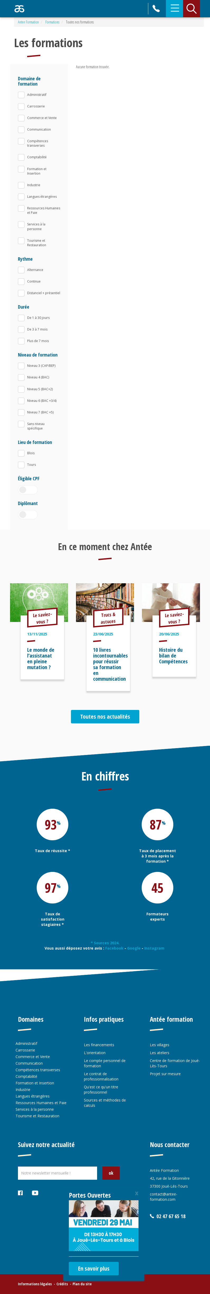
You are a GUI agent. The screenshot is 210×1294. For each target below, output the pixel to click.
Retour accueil (19, 8)
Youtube (35, 1193)
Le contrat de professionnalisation (101, 1076)
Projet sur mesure (165, 1073)
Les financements (99, 1044)
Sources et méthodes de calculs (105, 1103)
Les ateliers (159, 1052)
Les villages (159, 1044)
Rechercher (191, 8)
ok (111, 1173)
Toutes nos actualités (105, 716)
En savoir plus (93, 1268)
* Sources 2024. (105, 942)
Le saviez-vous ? (42, 617)
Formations (52, 21)
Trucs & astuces (108, 618)
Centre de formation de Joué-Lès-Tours (175, 1063)
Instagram (154, 948)
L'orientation (95, 1052)
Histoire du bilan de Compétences (173, 655)
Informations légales (35, 1283)
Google (134, 948)
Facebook (114, 948)
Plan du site (82, 1283)
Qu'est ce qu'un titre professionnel (101, 1089)
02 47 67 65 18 (156, 8)
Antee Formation (28, 21)
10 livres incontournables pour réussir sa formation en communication (110, 664)
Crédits (62, 1283)
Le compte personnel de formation (105, 1063)
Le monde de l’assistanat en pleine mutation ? (40, 658)
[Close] (137, 1193)
